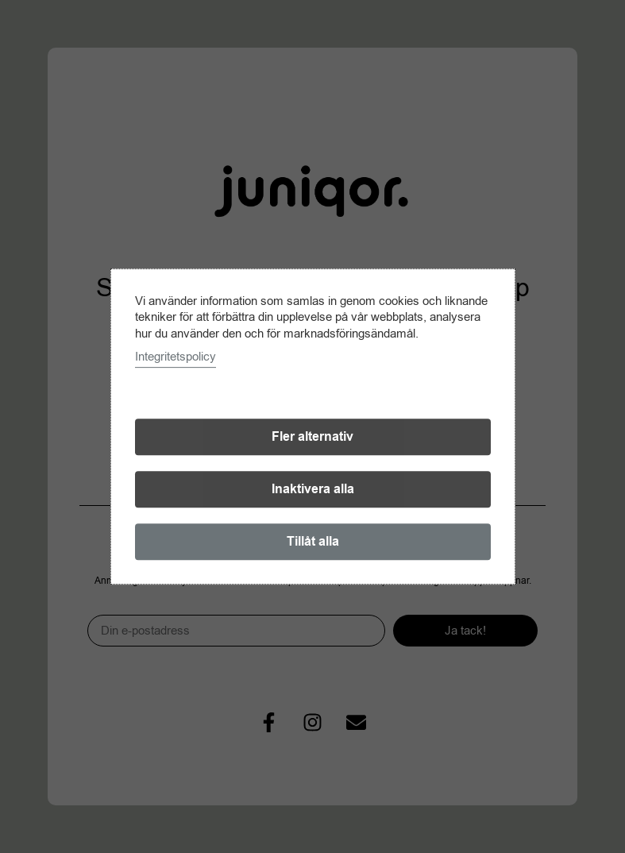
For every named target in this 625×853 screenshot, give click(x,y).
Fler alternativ (312, 437)
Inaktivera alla (313, 489)
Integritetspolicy (175, 357)
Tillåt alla (313, 541)
